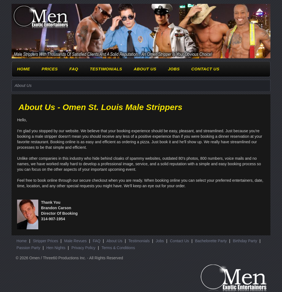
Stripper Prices (45, 241)
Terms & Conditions (118, 248)
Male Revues (75, 241)
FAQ (73, 69)
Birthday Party (245, 241)
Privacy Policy (83, 248)
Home (23, 69)
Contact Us (205, 69)
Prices (50, 69)
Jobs (174, 69)
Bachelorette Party (211, 241)
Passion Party (28, 248)
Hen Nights (55, 248)
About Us (145, 69)
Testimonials (106, 69)
